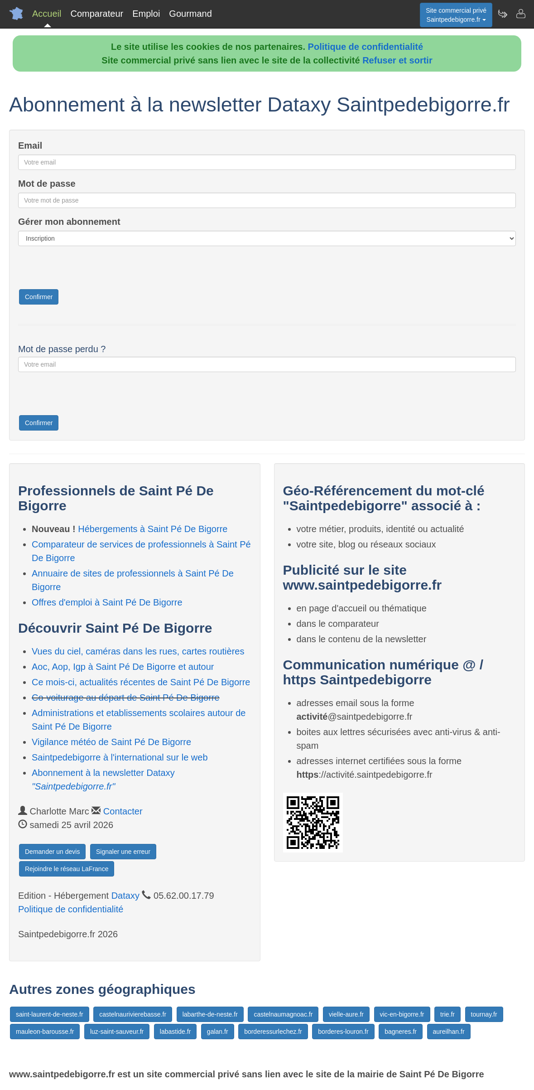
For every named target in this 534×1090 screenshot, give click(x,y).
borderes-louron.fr (343, 1031)
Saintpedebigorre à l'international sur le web (120, 757)
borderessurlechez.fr (273, 1031)
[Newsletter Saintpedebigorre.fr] (502, 13)
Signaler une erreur (123, 851)
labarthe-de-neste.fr (210, 1014)
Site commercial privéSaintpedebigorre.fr (456, 15)
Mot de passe (47, 184)
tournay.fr (484, 1014)
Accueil (46, 14)
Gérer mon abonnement (69, 222)
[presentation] (87, 270)
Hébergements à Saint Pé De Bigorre (152, 529)
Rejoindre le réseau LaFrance (66, 868)
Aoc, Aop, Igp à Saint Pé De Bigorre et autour (123, 667)
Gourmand (190, 14)
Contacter (123, 811)
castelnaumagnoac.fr (283, 1014)
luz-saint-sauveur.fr (117, 1031)
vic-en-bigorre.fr (402, 1014)
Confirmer (39, 296)
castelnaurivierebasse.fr (132, 1014)
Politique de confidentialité (365, 47)
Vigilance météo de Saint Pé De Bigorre (111, 742)
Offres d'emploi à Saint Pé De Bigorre (107, 602)
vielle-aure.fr (346, 1014)
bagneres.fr (401, 1031)
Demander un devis (52, 851)
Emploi (146, 14)
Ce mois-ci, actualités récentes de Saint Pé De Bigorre (141, 682)
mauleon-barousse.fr (45, 1031)
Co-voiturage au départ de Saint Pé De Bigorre (126, 697)
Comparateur (96, 14)
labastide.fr (175, 1031)
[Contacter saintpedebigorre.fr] (520, 13)
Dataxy (125, 896)
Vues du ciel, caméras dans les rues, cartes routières (138, 651)
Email (30, 145)
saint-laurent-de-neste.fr (49, 1014)
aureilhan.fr (449, 1031)
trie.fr (447, 1014)
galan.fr (217, 1031)
